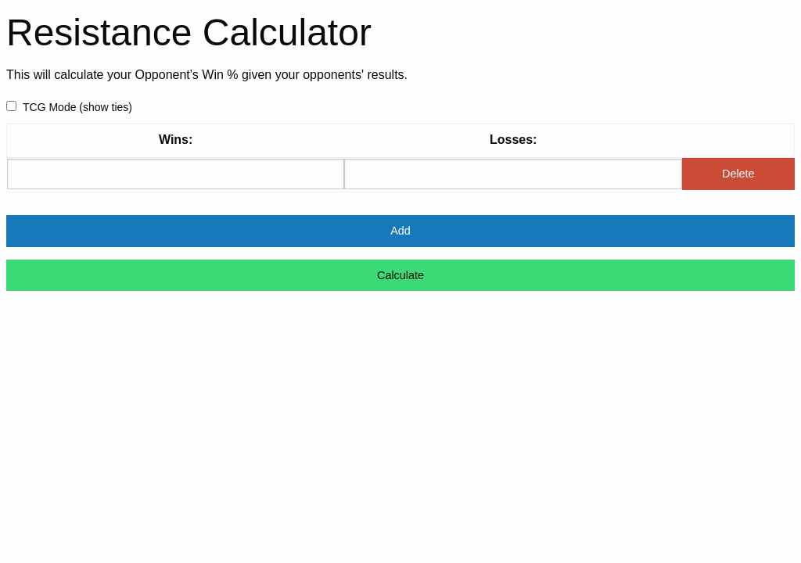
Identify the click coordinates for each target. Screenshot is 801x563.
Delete (738, 173)
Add (400, 230)
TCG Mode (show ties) (69, 107)
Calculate (400, 275)
